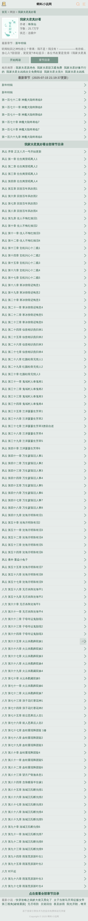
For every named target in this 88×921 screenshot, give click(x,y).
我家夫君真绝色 (25, 67)
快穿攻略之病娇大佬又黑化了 (34, 899)
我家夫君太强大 (53, 71)
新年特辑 (20, 43)
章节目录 (44, 59)
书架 (4, 4)
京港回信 (46, 904)
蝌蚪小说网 (44, 4)
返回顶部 (83, 641)
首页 (4, 11)
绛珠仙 (32, 24)
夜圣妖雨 (59, 904)
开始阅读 (15, 59)
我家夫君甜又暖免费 (49, 67)
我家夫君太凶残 (74, 71)
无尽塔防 (33, 904)
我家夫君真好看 (27, 11)
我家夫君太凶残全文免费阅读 (24, 71)
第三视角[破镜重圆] (14, 904)
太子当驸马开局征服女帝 (69, 899)
